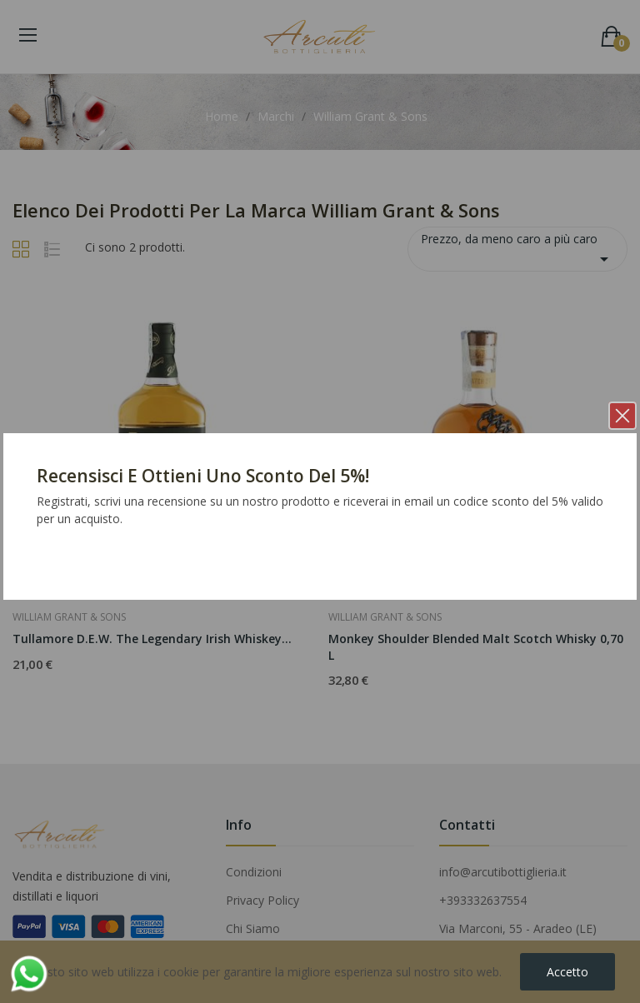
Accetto (567, 972)
